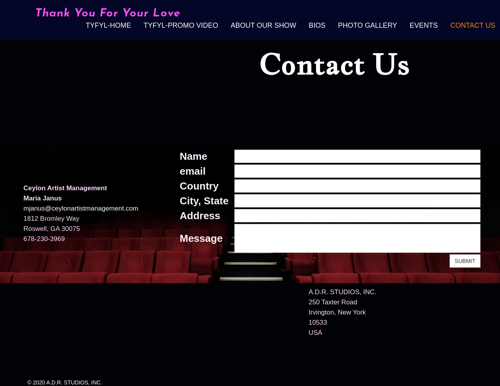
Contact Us (472, 25)
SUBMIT (465, 261)
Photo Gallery (367, 25)
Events (424, 25)
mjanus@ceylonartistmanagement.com (80, 208)
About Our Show (263, 25)
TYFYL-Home (108, 25)
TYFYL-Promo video (180, 25)
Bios (317, 25)
